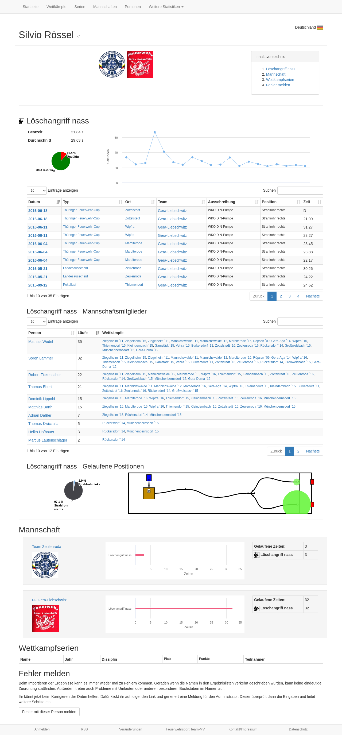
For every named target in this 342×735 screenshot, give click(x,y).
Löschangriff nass (280, 69)
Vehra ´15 (183, 345)
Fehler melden (278, 85)
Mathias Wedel (40, 341)
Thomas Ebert (40, 387)
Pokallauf (69, 285)
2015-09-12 (38, 285)
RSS (84, 729)
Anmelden (42, 729)
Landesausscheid (75, 268)
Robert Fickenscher (44, 375)
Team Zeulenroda (46, 546)
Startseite (30, 7)
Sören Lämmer (40, 358)
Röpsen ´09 (261, 341)
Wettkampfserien (280, 80)
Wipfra (129, 227)
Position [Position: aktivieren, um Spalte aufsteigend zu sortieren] (269, 202)
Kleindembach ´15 (140, 345)
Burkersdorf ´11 (202, 345)
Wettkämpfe (56, 7)
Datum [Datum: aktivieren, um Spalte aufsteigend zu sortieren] (34, 202)
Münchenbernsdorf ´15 (118, 350)
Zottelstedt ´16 (225, 345)
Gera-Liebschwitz (172, 210)
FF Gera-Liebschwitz (49, 600)
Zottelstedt (132, 210)
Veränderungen (130, 729)
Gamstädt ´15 (164, 345)
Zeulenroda (133, 268)
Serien (80, 7)
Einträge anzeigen (52, 191)
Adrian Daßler (39, 415)
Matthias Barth (40, 407)
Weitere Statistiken (166, 7)
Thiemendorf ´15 (114, 345)
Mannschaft (275, 74)
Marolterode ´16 (240, 341)
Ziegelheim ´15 (135, 341)
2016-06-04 (38, 244)
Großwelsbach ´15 (298, 345)
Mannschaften (105, 7)
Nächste (313, 296)
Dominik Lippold (41, 399)
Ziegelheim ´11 (112, 341)
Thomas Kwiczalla (43, 423)
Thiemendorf (134, 285)
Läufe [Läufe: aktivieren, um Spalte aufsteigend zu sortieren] (83, 333)
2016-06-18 (38, 210)
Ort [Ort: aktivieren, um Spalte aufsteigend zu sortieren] (128, 202)
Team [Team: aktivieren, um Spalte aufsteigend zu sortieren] (163, 202)
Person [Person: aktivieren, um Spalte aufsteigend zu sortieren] (34, 333)
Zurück (259, 296)
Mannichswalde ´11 (184, 341)
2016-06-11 (38, 227)
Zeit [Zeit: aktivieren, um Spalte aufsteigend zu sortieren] (306, 202)
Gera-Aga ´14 (281, 341)
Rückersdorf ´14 (272, 345)
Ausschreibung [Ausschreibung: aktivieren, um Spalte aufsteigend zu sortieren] (221, 202)
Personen (133, 7)
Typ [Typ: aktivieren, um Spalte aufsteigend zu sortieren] (66, 202)
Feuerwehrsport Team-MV (185, 729)
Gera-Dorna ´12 (147, 350)
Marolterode (133, 243)
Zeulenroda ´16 (248, 345)
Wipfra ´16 (299, 341)
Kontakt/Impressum (243, 729)
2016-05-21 (38, 268)
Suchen (293, 191)
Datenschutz (298, 729)
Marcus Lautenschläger (47, 440)
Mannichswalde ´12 (213, 341)
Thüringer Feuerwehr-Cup (81, 210)
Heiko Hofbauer (41, 432)
